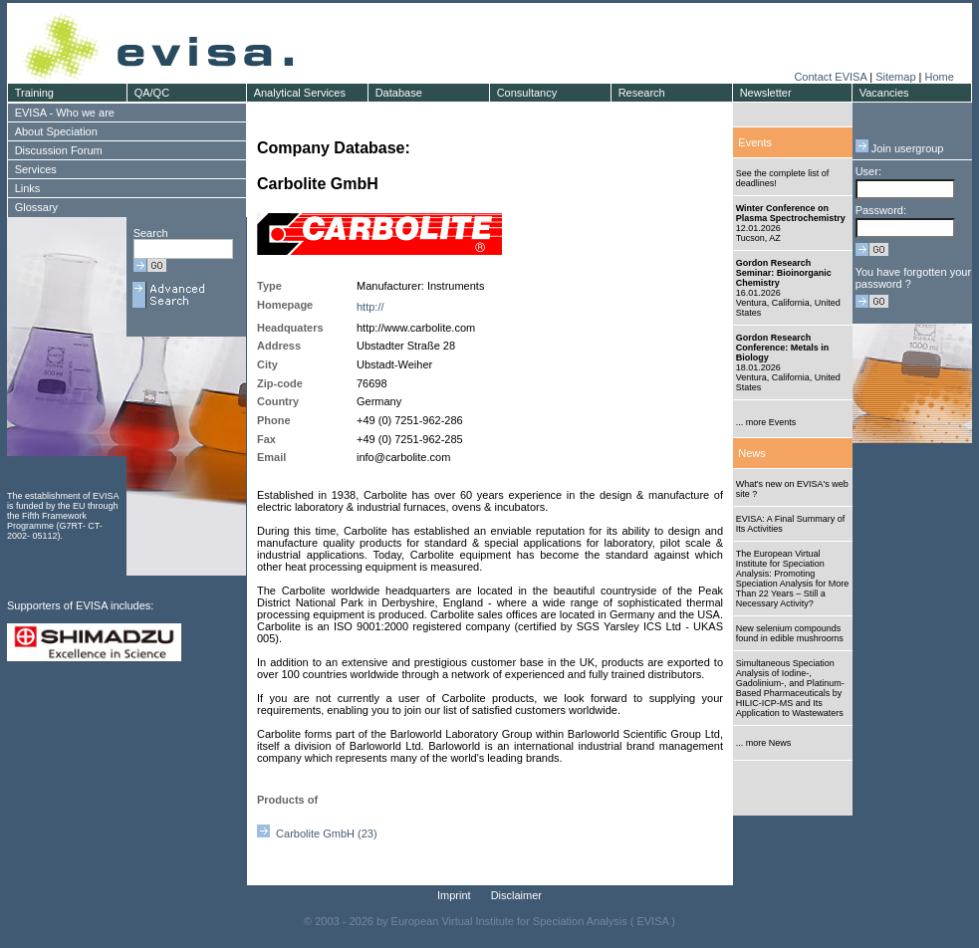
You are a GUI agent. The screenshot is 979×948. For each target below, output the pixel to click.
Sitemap (895, 77)
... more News (764, 743)
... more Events (766, 422)
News (752, 453)
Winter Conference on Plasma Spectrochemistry (791, 213)
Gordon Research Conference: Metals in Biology (783, 347)
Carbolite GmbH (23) (317, 833)
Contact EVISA (830, 77)
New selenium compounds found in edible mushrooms (790, 633)
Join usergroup (900, 148)
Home (938, 77)
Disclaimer (516, 895)
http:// (370, 307)
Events (755, 142)
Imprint (454, 895)
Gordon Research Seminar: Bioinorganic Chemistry (784, 273)
